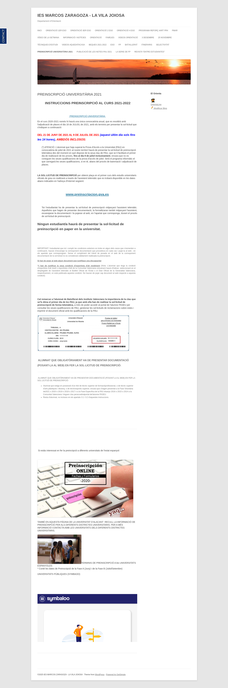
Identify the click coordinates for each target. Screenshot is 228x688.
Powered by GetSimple (116, 674)
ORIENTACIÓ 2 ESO (104, 30)
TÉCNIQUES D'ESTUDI (47, 45)
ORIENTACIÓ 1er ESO (56, 30)
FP (120, 45)
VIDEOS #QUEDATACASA (73, 45)
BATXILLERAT (131, 45)
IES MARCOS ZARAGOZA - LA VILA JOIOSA (81, 15)
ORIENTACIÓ (96, 37)
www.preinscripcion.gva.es (87, 194)
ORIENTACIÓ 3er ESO (80, 30)
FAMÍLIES (110, 37)
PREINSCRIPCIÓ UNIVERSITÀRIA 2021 (55, 52)
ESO (113, 45)
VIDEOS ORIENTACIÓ (128, 37)
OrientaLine (156, 104)
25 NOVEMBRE (165, 37)
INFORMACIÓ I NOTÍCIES (74, 37)
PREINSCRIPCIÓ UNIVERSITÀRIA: (87, 116)
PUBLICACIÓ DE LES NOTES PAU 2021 (94, 52)
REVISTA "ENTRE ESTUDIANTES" (150, 52)
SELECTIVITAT (162, 45)
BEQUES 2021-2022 (98, 45)
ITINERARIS (146, 45)
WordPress (99, 674)
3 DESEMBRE (148, 37)
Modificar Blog (159, 108)
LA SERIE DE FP (123, 52)
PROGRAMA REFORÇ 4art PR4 (153, 30)
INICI (39, 30)
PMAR (175, 30)
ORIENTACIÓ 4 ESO (126, 30)
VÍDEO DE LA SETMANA (48, 37)
